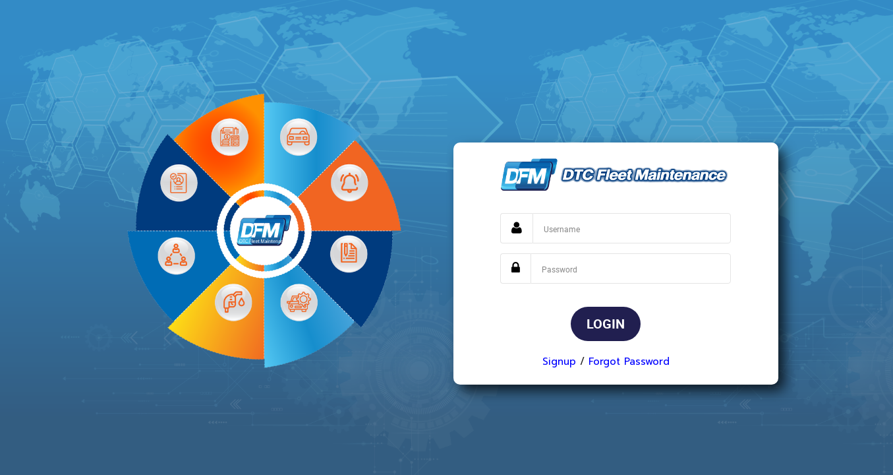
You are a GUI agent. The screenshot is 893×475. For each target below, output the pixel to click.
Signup (559, 361)
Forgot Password (629, 361)
